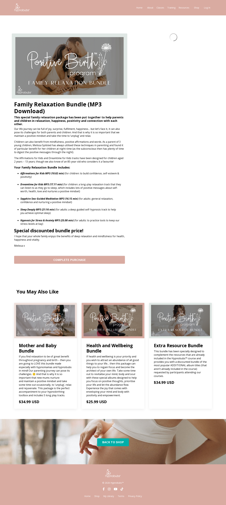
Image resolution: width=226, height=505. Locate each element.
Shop (196, 7)
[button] (69, 260)
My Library (108, 497)
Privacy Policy (135, 497)
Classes (160, 7)
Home (139, 7)
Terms (121, 497)
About (150, 7)
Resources (184, 7)
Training (171, 7)
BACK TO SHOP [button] (113, 444)
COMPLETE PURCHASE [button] (69, 261)
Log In (207, 7)
